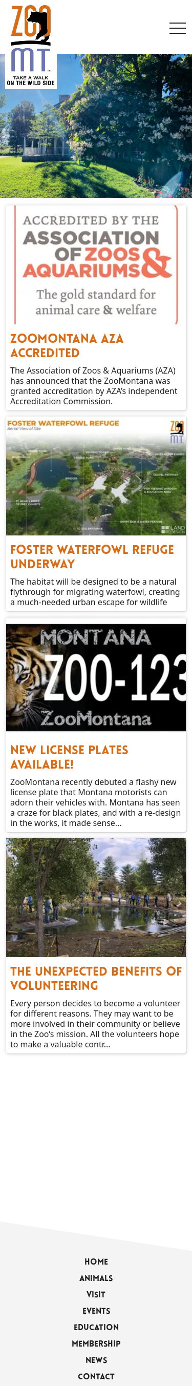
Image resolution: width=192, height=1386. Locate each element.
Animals (96, 1279)
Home (96, 1262)
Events (96, 1312)
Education (96, 1328)
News (96, 1361)
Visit (96, 1295)
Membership (96, 1344)
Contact (96, 1377)
